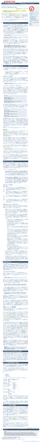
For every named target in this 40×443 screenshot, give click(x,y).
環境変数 (20, 426)
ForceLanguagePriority (12, 317)
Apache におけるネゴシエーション (11, 66)
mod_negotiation (15, 19)
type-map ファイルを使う (8, 76)
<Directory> (6, 131)
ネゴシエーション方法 (8, 161)
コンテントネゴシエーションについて (12, 22)
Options (4, 133)
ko (26, 8)
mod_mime (22, 365)
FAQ (32, 441)
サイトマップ (37, 441)
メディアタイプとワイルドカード (9, 271)
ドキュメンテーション (12, 4)
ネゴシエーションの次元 (7, 184)
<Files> (15, 131)
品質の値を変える (7, 261)
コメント (31, 25)
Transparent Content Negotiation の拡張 (33, 19)
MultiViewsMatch (19, 156)
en (21, 8)
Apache (3, 4)
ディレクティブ (28, 441)
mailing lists (35, 435)
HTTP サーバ (7, 4)
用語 (34, 441)
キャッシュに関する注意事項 (34, 22)
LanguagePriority (12, 223)
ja (24, 8)
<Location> (11, 131)
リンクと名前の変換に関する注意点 (11, 362)
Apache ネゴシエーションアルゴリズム (10, 204)
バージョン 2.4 (19, 4)
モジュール (24, 441)
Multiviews (5, 129)
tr (27, 8)
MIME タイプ (9, 78)
